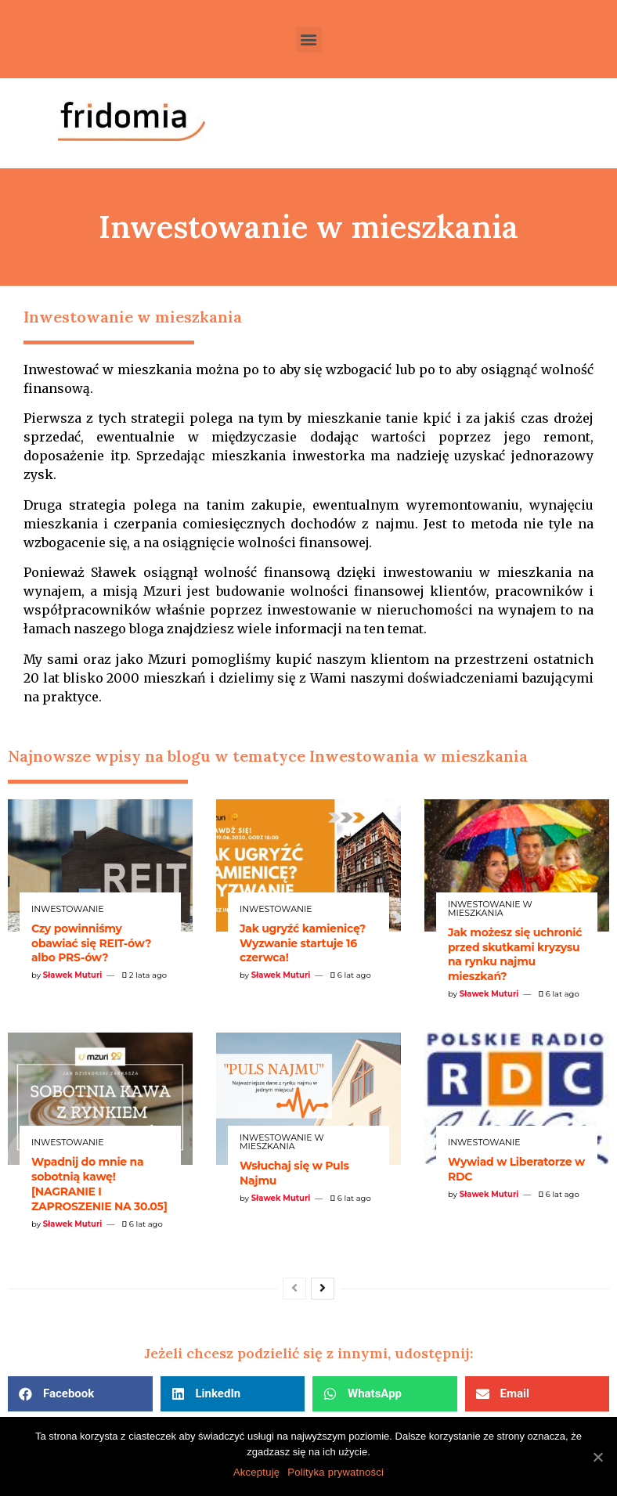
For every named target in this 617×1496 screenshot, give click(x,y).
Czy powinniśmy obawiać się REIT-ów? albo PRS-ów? (91, 943)
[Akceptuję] (597, 1457)
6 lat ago (350, 975)
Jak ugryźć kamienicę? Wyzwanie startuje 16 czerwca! (303, 943)
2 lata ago (144, 975)
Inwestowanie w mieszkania (490, 908)
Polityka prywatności (335, 1472)
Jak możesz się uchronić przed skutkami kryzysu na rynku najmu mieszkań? (515, 954)
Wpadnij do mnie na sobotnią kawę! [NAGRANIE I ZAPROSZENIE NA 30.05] (99, 1184)
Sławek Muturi (73, 975)
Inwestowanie (67, 909)
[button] (309, 39)
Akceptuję (256, 1472)
